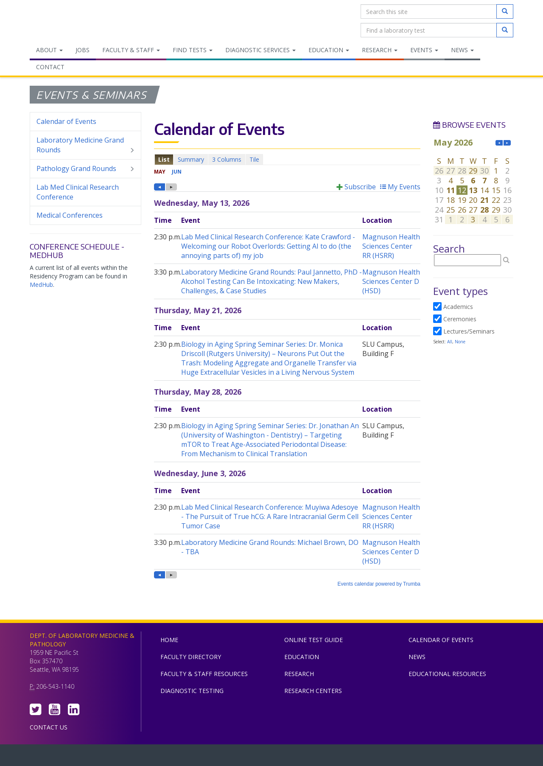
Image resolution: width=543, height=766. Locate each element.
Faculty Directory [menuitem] (190, 657)
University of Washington (307, 757)
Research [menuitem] (379, 50)
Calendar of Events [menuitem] (66, 121)
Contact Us (48, 727)
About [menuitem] (49, 50)
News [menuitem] (462, 50)
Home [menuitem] (169, 640)
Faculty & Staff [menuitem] (131, 50)
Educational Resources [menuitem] (447, 674)
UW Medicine (201, 757)
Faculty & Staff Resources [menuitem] (204, 674)
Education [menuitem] (328, 50)
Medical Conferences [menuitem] (69, 215)
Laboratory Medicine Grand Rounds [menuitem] (85, 145)
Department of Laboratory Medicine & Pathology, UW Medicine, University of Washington (73, 21)
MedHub (41, 285)
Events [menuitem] (424, 50)
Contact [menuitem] (50, 67)
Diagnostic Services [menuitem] (260, 50)
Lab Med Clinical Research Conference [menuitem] (77, 192)
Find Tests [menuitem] (193, 50)
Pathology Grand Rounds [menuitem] (85, 169)
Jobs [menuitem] (83, 50)
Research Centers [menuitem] (313, 691)
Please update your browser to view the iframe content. (287, 159)
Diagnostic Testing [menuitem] (192, 691)
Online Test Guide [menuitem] (313, 640)
